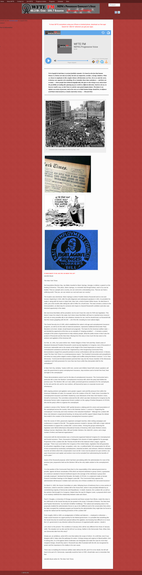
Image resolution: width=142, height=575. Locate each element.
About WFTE (10, 1)
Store (67, 1)
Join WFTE (30, 1)
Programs (52, 1)
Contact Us (20, 1)
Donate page (13, 20)
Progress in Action (41, 1)
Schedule (60, 1)
